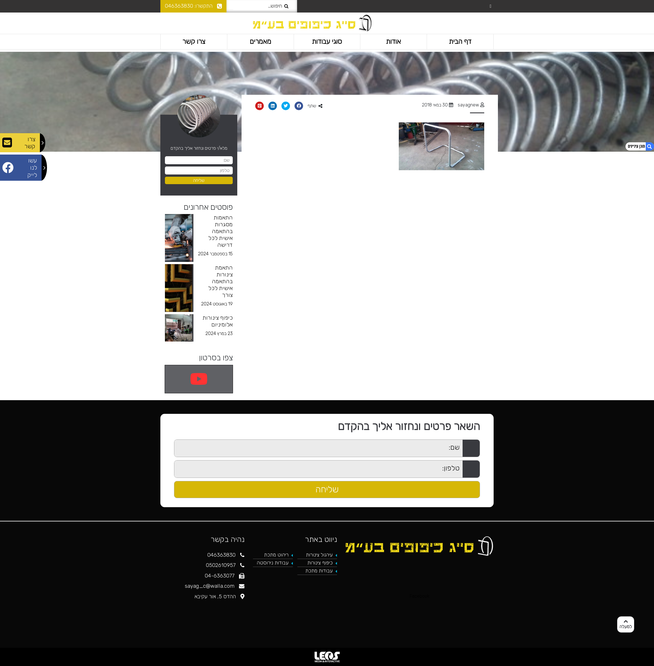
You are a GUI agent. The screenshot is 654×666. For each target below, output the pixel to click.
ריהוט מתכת (276, 555)
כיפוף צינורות (320, 563)
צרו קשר (193, 41)
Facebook (420, 596)
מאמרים (260, 41)
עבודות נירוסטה (273, 563)
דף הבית (460, 41)
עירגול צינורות (319, 555)
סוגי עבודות (327, 41)
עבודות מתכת (319, 571)
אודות (393, 41)
